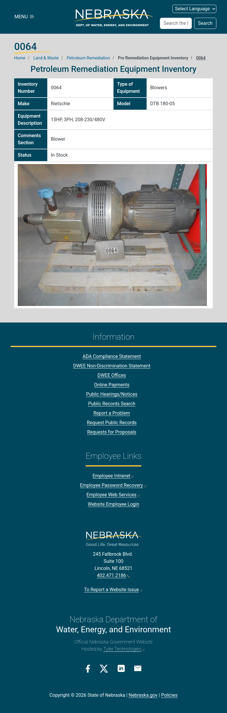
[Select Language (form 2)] (194, 9)
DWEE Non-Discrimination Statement (111, 366)
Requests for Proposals (111, 432)
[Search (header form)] (176, 23)
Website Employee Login (113, 504)
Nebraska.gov (143, 695)
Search (205, 23)
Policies (169, 695)
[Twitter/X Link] (104, 669)
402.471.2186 (113, 575)
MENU (24, 17)
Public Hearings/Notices (111, 394)
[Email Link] (137, 668)
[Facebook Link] (88, 669)
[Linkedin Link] (121, 668)
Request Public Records (112, 422)
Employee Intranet (113, 476)
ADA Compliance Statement (111, 356)
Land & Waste (46, 58)
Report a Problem (111, 413)
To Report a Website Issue (113, 589)
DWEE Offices (112, 375)
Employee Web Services (113, 495)
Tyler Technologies (124, 649)
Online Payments (111, 385)
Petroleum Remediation (88, 58)
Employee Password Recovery (113, 485)
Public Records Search (111, 403)
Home (19, 58)
